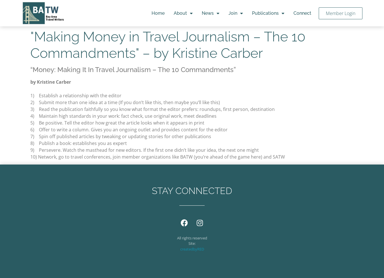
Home (158, 13)
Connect (302, 13)
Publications (268, 13)
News (210, 13)
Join (235, 13)
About (183, 13)
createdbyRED (192, 249)
